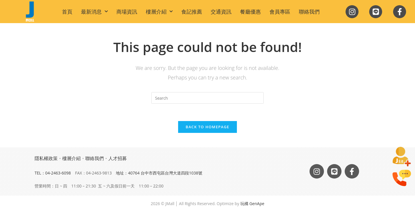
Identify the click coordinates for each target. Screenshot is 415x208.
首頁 (67, 11)
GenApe (256, 203)
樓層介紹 (159, 11)
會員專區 (279, 11)
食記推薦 (191, 11)
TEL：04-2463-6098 (53, 173)
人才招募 (117, 158)
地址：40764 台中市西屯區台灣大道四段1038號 (159, 173)
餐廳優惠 (250, 11)
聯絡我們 (309, 11)
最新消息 (94, 11)
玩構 (244, 203)
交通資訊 (221, 11)
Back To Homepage (207, 126)
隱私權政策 (46, 158)
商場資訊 (126, 11)
